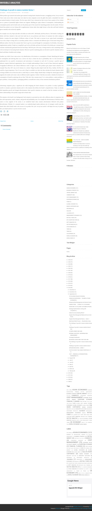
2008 (69, 381)
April (70, 366)
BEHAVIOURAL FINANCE (73, 391)
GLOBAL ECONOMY (71, 204)
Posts (69, 19)
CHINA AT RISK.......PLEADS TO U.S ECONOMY (79, 304)
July (70, 360)
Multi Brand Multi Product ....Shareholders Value (80, 321)
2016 (69, 281)
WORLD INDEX (70, 238)
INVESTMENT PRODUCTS (72, 410)
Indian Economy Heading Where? (76, 312)
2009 (69, 379)
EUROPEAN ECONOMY (72, 199)
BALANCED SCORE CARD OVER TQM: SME (78, 339)
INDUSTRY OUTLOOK (71, 409)
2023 (69, 266)
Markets (84, 412)
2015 (69, 283)
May (70, 364)
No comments (25, 12)
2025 (69, 262)
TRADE (68, 231)
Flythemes (58, 508)
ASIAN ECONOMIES (71, 188)
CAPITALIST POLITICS (79, 438)
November (71, 291)
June (70, 362)
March (71, 368)
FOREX (68, 201)
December (71, 289)
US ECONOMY (70, 233)
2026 (69, 259)
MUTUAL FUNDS (70, 217)
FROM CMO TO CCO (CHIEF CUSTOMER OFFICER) (80, 306)
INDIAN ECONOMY (87, 407)
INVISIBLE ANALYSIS (10, 2)
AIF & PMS (69, 389)
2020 (69, 272)
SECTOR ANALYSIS (71, 224)
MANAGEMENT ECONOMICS (73, 215)
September (72, 294)
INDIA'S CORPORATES (72, 206)
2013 (69, 287)
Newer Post (3, 121)
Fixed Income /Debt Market (73, 448)
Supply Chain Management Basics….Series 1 (79, 318)
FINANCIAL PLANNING (73, 401)
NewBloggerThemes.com (75, 508)
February (71, 370)
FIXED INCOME (83, 401)
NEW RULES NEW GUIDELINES (85, 463)
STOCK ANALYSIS (71, 226)
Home (32, 121)
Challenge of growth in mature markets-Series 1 (17, 10)
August (71, 358)
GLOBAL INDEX (85, 405)
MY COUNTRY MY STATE (72, 220)
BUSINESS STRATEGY (71, 190)
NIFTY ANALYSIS (70, 222)
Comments (71, 22)
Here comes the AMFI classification (81, 105)
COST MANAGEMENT (71, 197)
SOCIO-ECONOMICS (84, 418)
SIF (78, 418)
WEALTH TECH (85, 422)
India (68, 210)
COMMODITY (69, 194)
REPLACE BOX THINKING (84, 465)
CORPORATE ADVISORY (86, 395)
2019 (69, 274)
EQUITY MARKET (71, 399)
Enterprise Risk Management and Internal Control (80, 302)
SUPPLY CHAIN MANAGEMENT (83, 420)
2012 (69, 373)
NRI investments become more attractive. (82, 81)
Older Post (60, 121)
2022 (69, 268)
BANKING (69, 434)
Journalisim (69, 213)
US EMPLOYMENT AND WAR (75, 331)
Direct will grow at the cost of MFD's (81, 116)
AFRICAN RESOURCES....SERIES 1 (76, 347)
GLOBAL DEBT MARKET (81, 403)
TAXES (68, 229)
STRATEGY (74, 420)
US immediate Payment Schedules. (77, 296)
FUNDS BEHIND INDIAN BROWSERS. (81, 152)
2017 (69, 279)
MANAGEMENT (89, 410)
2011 (69, 375)
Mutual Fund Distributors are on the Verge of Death (78, 48)
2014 (69, 285)
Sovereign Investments (74, 337)
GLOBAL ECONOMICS (79, 450)
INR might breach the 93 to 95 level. (81, 57)
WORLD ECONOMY (71, 235)
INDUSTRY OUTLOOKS (81, 409)
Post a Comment (6, 129)
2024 (69, 264)
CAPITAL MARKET (71, 192)
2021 (69, 270)
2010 (69, 377)
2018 (69, 277)
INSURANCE (69, 208)
